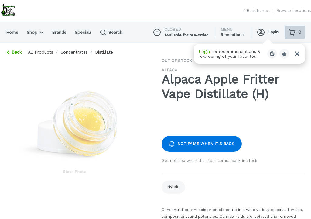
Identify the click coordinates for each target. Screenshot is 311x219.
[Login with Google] (272, 54)
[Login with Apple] (284, 54)
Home (12, 32)
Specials (83, 32)
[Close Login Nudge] (297, 54)
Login (268, 32)
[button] (249, 54)
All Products (40, 52)
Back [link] (14, 52)
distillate (104, 52)
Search (111, 32)
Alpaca (169, 70)
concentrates (74, 52)
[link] (173, 187)
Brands (59, 32)
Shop (35, 32)
